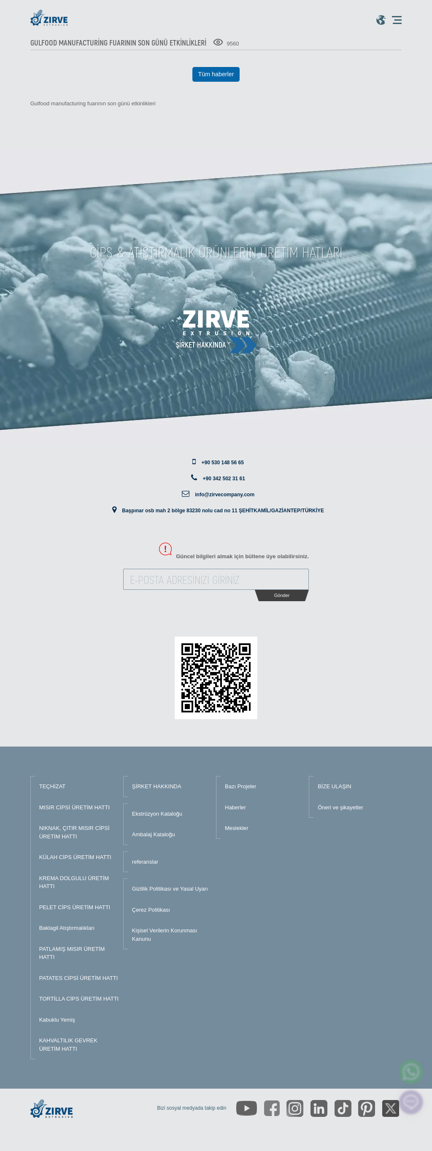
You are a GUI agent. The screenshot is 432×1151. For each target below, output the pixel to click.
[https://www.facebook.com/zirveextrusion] (272, 1108)
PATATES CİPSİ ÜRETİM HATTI (78, 978)
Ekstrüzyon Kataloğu (157, 814)
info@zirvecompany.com (224, 495)
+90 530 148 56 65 (222, 463)
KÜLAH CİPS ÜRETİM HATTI (75, 857)
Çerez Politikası (151, 910)
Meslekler (236, 828)
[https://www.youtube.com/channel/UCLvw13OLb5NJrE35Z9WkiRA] (246, 1108)
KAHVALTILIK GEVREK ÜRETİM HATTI (68, 1044)
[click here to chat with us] (411, 1102)
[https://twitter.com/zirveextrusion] (390, 1108)
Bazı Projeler (240, 786)
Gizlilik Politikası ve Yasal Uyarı (170, 889)
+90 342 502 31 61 (223, 479)
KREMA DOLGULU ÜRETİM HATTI (74, 882)
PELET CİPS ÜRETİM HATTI (75, 907)
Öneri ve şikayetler (340, 807)
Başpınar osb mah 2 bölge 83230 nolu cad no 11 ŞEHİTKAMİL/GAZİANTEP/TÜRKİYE (223, 511)
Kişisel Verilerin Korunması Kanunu (164, 934)
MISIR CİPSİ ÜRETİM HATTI (74, 807)
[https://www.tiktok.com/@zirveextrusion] (343, 1108)
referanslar (145, 862)
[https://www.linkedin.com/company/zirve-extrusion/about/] (318, 1108)
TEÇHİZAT (52, 786)
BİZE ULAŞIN (334, 786)
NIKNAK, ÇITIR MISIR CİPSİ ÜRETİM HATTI (74, 832)
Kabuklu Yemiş (57, 1020)
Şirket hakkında (201, 344)
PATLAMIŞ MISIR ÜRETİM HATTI (72, 953)
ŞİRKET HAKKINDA (156, 786)
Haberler (235, 807)
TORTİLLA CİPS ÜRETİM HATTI (79, 999)
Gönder (282, 595)
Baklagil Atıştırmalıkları (67, 928)
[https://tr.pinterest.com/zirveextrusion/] (366, 1108)
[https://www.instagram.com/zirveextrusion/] (294, 1108)
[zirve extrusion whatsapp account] (411, 1072)
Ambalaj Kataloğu (153, 834)
